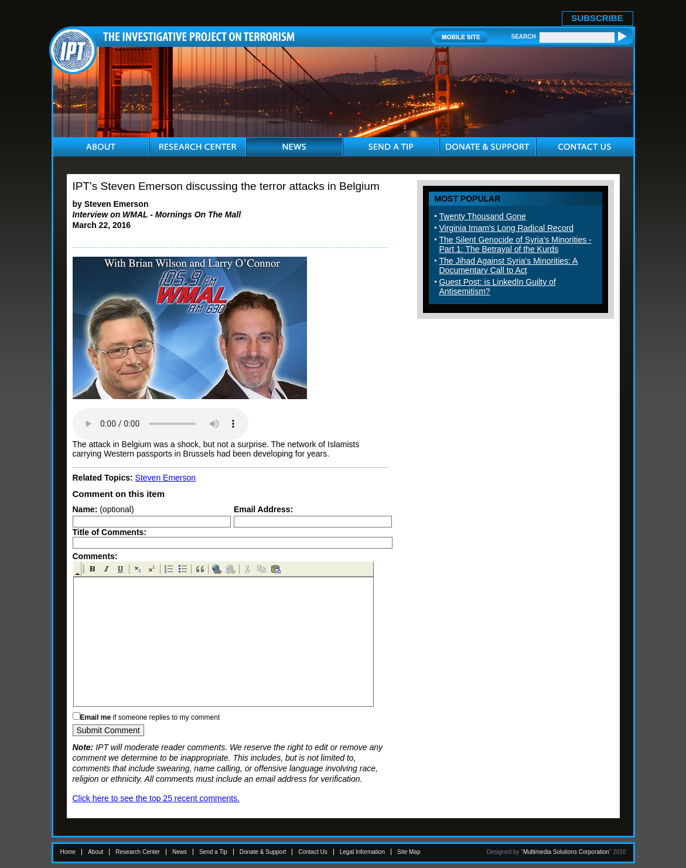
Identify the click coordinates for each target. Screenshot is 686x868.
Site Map (408, 852)
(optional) (103, 509)
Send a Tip (213, 852)
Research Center (137, 852)
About (95, 852)
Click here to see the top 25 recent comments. (156, 798)
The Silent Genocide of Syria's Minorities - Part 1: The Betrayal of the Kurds (515, 244)
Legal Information (362, 852)
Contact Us (312, 852)
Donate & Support (263, 852)
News (179, 852)
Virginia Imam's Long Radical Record (506, 228)
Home (68, 852)
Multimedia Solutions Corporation (566, 852)
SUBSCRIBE (597, 18)
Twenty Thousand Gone (482, 216)
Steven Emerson (165, 477)
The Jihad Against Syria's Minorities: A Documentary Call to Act (508, 265)
